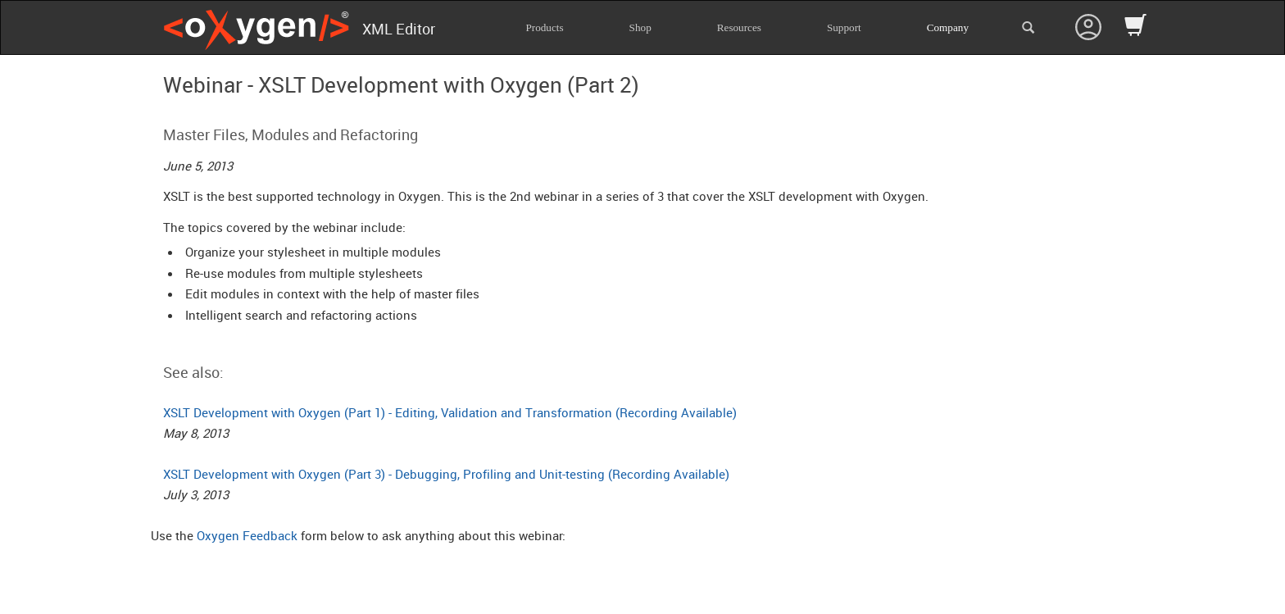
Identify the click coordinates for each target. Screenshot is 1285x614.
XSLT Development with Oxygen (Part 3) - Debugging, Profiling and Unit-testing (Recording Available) (446, 474)
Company (948, 27)
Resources (739, 27)
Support (844, 27)
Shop (640, 27)
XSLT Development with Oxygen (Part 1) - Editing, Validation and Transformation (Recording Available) (450, 412)
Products (544, 27)
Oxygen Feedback (247, 535)
